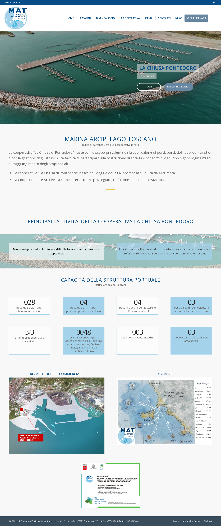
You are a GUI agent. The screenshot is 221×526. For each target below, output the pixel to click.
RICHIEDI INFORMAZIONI (179, 86)
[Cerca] (213, 18)
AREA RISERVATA (12, 2)
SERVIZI (149, 86)
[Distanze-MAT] (164, 411)
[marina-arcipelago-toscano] (15, 18)
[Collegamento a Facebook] (214, 2)
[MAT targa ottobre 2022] (110, 485)
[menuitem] (12, 2)
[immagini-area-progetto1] (56, 416)
